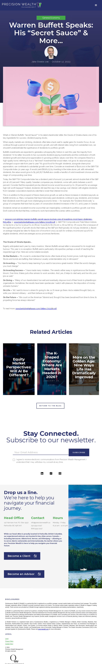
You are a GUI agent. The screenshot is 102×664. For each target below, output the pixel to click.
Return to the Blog (50, 406)
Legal (6, 638)
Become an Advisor (24, 576)
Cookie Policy (9, 644)
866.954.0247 (36, 531)
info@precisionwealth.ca (40, 525)
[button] (96, 5)
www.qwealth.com (43, 629)
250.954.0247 (36, 528)
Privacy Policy (9, 641)
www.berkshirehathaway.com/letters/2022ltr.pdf (34, 222)
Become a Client (22, 558)
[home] (21, 5)
